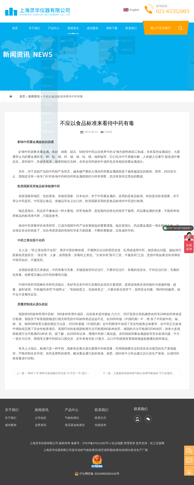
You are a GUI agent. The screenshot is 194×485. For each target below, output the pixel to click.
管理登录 (129, 443)
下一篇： (140, 373)
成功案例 (92, 28)
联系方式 (100, 417)
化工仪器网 (157, 443)
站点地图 (117, 443)
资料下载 (111, 28)
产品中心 (53, 28)
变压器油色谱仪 (75, 425)
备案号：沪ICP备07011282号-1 (91, 443)
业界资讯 (40, 425)
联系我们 (131, 28)
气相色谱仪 (72, 417)
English (131, 9)
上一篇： (54, 373)
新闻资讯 (72, 28)
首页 (15, 28)
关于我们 (34, 28)
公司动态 (40, 417)
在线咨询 (100, 425)
